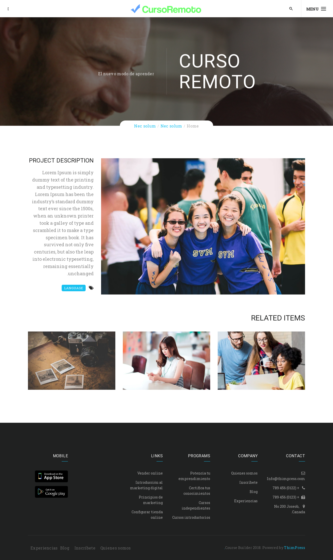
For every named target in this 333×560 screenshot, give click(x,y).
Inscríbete (248, 482)
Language (73, 288)
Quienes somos (244, 473)
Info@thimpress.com (286, 478)
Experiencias (246, 500)
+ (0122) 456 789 (286, 488)
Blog (254, 491)
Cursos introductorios (191, 517)
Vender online (150, 473)
